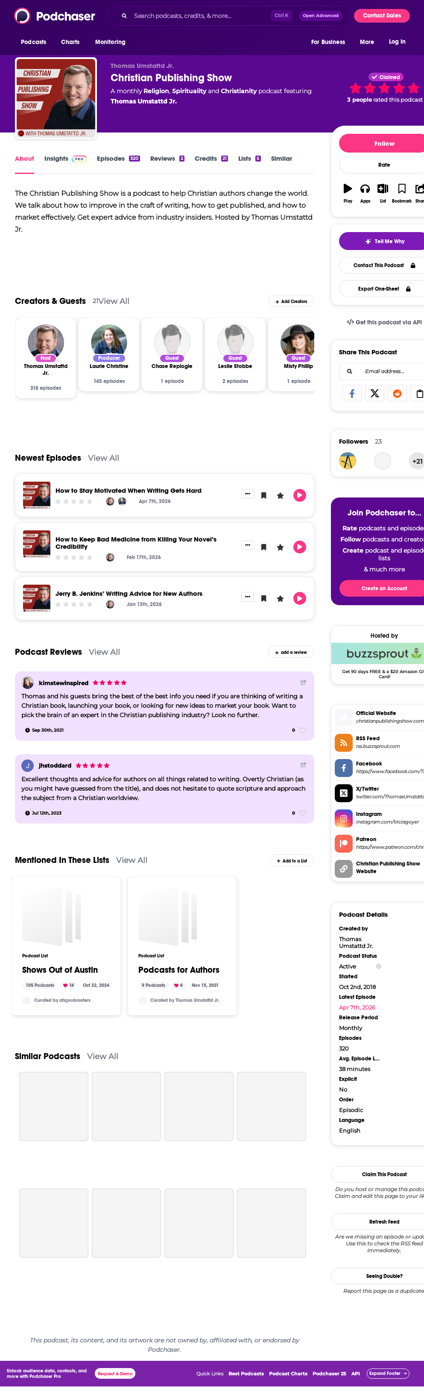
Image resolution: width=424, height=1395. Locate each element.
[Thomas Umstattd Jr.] (46, 344)
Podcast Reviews (48, 653)
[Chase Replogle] (172, 344)
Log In (397, 41)
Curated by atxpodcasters (62, 1002)
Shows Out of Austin (60, 972)
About (24, 158)
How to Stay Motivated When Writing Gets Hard (129, 492)
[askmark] (347, 460)
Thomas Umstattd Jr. (144, 101)
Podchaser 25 (329, 1375)
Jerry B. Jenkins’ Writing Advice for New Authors (129, 595)
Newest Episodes (48, 459)
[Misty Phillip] (299, 344)
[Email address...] (384, 371)
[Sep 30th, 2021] (44, 732)
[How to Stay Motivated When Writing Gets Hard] (36, 497)
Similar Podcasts (47, 1058)
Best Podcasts (246, 1375)
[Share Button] (304, 683)
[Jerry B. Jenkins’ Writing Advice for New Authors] (36, 600)
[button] (35, 42)
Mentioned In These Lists (62, 861)
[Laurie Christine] (109, 344)
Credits (211, 158)
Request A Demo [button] (115, 1375)
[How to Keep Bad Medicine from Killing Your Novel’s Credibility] (36, 545)
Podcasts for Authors (178, 972)
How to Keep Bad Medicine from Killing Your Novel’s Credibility (136, 544)
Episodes (118, 158)
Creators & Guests (50, 302)
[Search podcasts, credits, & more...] (201, 16)
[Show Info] (378, 966)
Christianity (239, 91)
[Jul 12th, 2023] (43, 814)
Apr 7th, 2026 (357, 1007)
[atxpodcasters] (26, 1002)
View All (113, 302)
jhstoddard (55, 767)
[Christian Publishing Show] (56, 98)
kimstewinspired (63, 684)
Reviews (167, 158)
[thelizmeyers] (382, 460)
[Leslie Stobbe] (235, 344)
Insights (65, 158)
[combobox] (228, 16)
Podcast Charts (288, 1375)
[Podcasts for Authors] (167, 918)
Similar (281, 158)
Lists (249, 158)
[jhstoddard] (27, 767)
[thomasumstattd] (142, 1002)
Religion (156, 91)
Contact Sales (382, 15)
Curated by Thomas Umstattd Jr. (185, 1002)
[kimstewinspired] (27, 684)
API (355, 1375)
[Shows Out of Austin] (51, 918)
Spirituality (189, 91)
